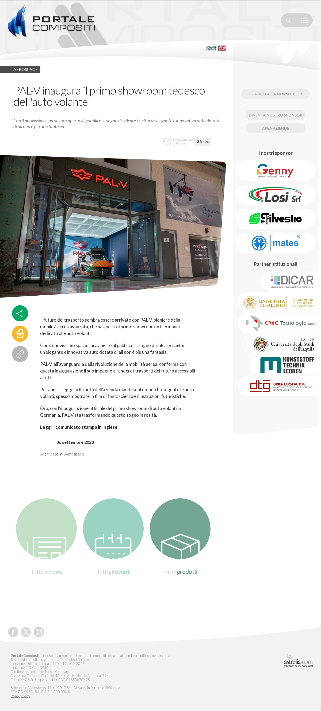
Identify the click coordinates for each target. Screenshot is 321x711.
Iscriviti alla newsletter (275, 94)
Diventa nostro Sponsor (275, 115)
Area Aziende (275, 128)
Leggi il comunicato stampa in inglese (78, 427)
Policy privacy (20, 696)
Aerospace (74, 453)
